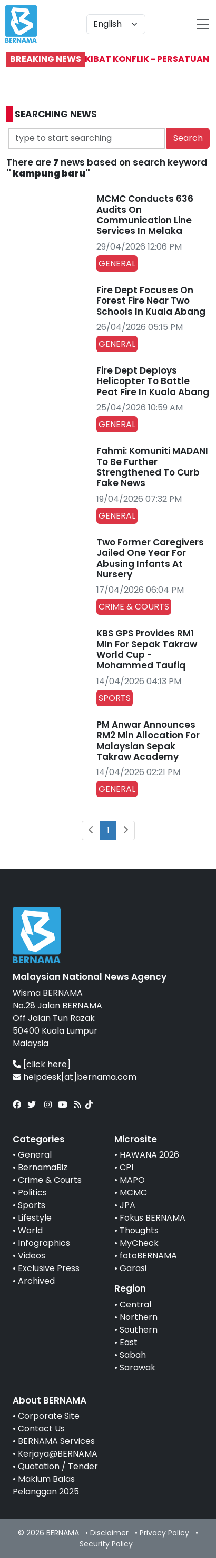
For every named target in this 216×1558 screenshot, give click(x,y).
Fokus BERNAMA (152, 1218)
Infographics (44, 1243)
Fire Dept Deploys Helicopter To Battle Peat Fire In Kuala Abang (152, 381)
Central (135, 1304)
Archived (36, 1281)
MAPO (132, 1180)
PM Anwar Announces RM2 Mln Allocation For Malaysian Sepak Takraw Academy (148, 740)
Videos (31, 1256)
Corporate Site (49, 1416)
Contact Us (41, 1428)
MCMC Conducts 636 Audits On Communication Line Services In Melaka (144, 214)
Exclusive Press (49, 1268)
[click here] (47, 1064)
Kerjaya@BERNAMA (57, 1454)
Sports (31, 1205)
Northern (139, 1317)
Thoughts (139, 1230)
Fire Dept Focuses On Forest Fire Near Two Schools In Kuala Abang (150, 301)
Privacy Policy (164, 1533)
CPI (126, 1167)
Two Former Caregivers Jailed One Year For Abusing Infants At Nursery (150, 558)
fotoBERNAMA (148, 1256)
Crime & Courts (50, 1180)
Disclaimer (109, 1533)
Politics (32, 1192)
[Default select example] (115, 24)
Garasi (133, 1268)
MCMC (133, 1192)
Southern (139, 1330)
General (35, 1155)
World (30, 1230)
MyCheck (139, 1243)
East (129, 1342)
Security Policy (106, 1544)
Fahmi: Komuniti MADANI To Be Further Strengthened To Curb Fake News (152, 467)
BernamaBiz (42, 1167)
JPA (127, 1205)
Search (188, 138)
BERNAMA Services (56, 1441)
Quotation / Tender (58, 1466)
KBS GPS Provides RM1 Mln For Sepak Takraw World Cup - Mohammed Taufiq (146, 649)
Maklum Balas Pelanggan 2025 (46, 1485)
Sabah (133, 1355)
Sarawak (137, 1367)
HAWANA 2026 (149, 1155)
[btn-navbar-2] (203, 24)
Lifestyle (35, 1218)
